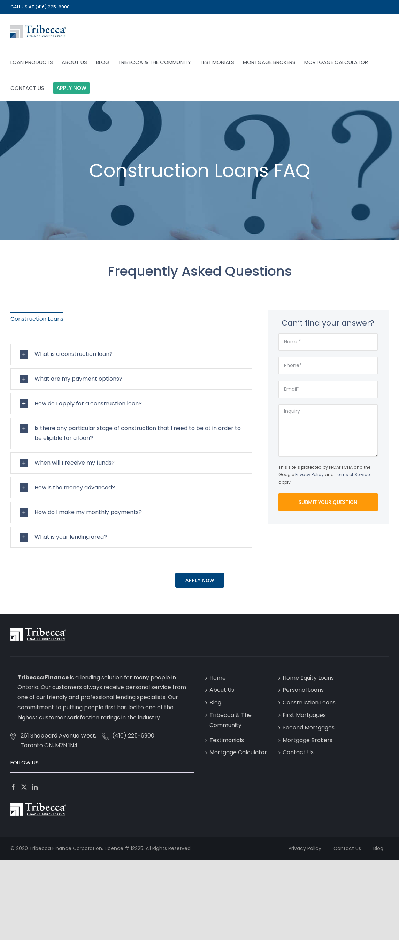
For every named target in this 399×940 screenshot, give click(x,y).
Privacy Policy (309, 474)
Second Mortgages (309, 728)
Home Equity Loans (308, 678)
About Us (221, 690)
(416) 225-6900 (52, 6)
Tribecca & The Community (230, 720)
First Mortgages (304, 715)
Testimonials (226, 740)
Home (217, 678)
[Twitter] (24, 787)
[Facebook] (13, 787)
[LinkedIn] (35, 787)
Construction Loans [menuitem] (36, 319)
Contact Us (298, 752)
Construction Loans (309, 702)
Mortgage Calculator (238, 752)
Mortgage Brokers (307, 740)
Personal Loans (303, 690)
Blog (215, 702)
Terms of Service (352, 474)
